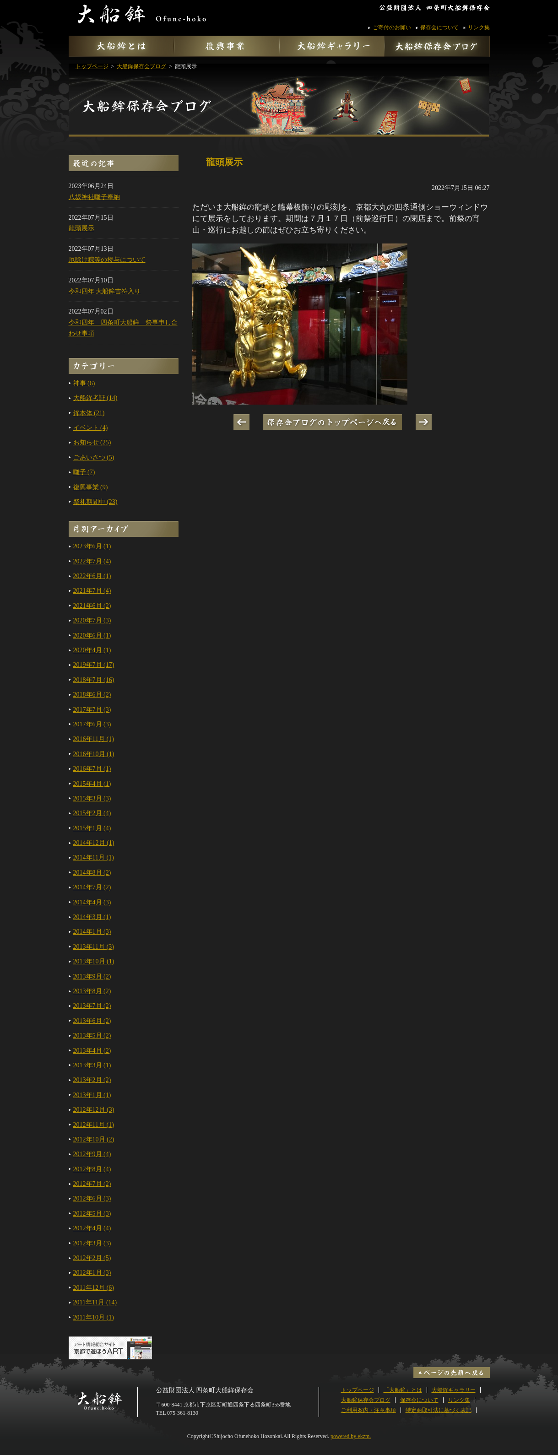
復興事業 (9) (90, 487)
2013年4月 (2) (92, 1050)
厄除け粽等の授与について (107, 259)
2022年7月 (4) (92, 561)
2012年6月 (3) (92, 1198)
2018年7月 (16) (93, 679)
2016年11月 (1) (93, 739)
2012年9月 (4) (92, 1154)
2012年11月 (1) (93, 1124)
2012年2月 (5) (92, 1258)
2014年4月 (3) (92, 902)
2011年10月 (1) (93, 1317)
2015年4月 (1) (92, 783)
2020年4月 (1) (92, 650)
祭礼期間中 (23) (95, 501)
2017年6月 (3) (92, 724)
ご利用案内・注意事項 (368, 1410)
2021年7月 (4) (92, 590)
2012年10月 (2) (93, 1139)
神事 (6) (84, 383)
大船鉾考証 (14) (95, 398)
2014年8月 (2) (92, 872)
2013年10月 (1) (93, 961)
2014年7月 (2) (92, 887)
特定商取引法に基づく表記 (438, 1410)
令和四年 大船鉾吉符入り (105, 291)
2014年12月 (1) (93, 842)
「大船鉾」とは (403, 1390)
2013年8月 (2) (92, 991)
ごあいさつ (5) (93, 457)
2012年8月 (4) (92, 1169)
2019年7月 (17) (93, 664)
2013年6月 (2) (92, 1020)
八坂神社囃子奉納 (94, 197)
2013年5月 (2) (92, 1035)
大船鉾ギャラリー (454, 1390)
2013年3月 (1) (92, 1065)
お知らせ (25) (92, 442)
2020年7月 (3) (92, 620)
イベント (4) (90, 427)
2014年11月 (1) (93, 857)
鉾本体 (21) (89, 413)
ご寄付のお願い (392, 27)
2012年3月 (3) (92, 1243)
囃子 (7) (84, 472)
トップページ (357, 1390)
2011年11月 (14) (95, 1302)
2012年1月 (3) (92, 1272)
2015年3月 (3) (92, 798)
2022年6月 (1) (92, 576)
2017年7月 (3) (92, 709)
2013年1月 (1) (92, 1095)
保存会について (439, 27)
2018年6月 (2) (92, 694)
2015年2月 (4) (92, 813)
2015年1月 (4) (92, 828)
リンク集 (479, 27)
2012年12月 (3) (93, 1109)
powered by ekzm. (350, 1436)
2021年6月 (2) (92, 605)
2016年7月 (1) (92, 768)
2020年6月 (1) (92, 635)
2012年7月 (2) (92, 1183)
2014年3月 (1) (92, 917)
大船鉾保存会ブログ (279, 95)
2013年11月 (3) (93, 946)
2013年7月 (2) (92, 1005)
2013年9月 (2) (92, 976)
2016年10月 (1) (93, 754)
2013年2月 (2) (92, 1079)
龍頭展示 (81, 228)
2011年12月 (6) (93, 1287)
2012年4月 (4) (92, 1228)
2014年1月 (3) (92, 931)
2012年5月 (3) (92, 1213)
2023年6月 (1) (92, 546)
